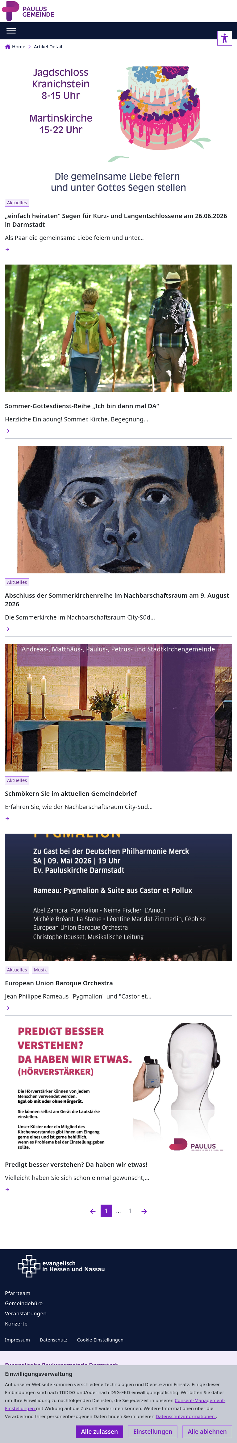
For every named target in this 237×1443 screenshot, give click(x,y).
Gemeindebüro (24, 1303)
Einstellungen (152, 1432)
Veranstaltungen (26, 1313)
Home (15, 46)
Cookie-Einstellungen (100, 1340)
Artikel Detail (48, 46)
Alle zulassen (99, 1432)
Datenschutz (53, 1340)
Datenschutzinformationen (186, 1416)
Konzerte (16, 1323)
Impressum (17, 1340)
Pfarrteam (18, 1293)
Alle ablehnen (207, 1432)
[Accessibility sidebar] (224, 38)
